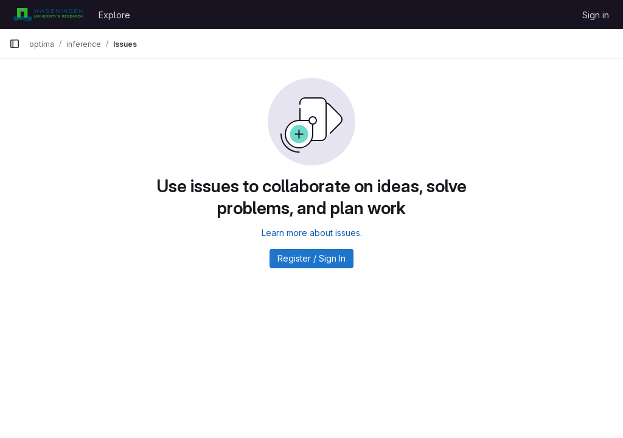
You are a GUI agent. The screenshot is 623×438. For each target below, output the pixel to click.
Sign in (595, 15)
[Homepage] (48, 14)
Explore (114, 15)
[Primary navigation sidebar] (14, 44)
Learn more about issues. (312, 233)
